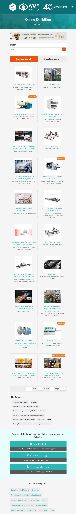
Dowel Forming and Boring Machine (25, 411)
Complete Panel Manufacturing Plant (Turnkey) (29, 415)
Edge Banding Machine (20, 402)
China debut (61, 159)
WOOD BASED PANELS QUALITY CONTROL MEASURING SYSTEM (24, 374)
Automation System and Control (24, 420)
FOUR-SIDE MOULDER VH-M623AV (52, 178)
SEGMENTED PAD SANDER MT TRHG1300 (52, 116)
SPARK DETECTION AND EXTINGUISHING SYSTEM (24, 308)
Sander (42, 411)
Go (62, 389)
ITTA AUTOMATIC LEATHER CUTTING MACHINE (52, 210)
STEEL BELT (52, 275)
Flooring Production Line (42, 424)
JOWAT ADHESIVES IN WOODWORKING (24, 210)
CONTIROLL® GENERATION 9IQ (23, 114)
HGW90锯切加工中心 (52, 243)
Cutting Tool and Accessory (22, 424)
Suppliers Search (52, 59)
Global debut (32, 97)
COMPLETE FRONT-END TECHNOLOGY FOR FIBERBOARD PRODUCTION (24, 343)
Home (37, 24)
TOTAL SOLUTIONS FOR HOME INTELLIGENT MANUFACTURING (23, 148)
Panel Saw (41, 420)
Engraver (34, 402)
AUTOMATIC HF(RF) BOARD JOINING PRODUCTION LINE (23, 276)
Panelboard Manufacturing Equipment (26, 406)
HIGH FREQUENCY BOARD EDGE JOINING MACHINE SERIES (24, 244)
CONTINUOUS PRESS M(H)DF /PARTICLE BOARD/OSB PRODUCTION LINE (52, 309)
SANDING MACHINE (52, 85)
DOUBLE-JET (52, 146)
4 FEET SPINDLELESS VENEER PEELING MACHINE (52, 374)
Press (49, 420)
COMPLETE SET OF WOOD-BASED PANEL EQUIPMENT (24, 178)
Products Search (24, 59)
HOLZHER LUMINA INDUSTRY (24, 85)
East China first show (58, 355)
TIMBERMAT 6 (52, 341)
